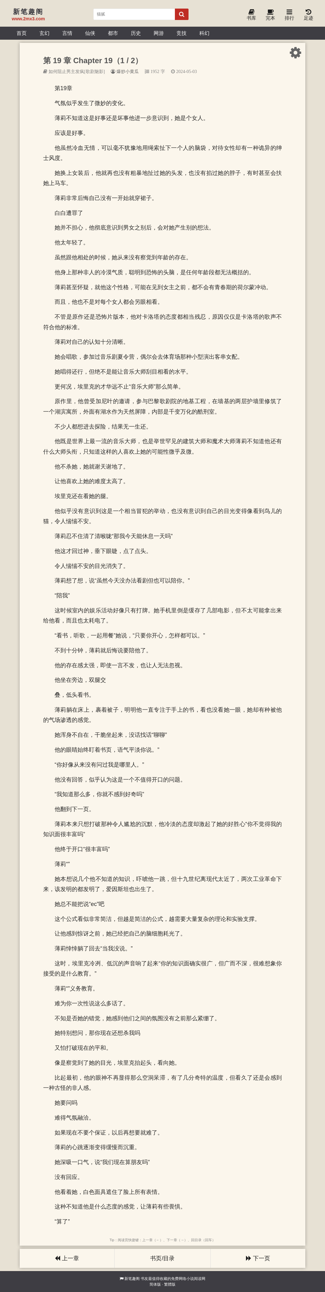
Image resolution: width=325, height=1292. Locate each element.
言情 (67, 33)
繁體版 (170, 1284)
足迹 (308, 15)
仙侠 (90, 33)
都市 (113, 33)
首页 (22, 33)
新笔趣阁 (132, 1278)
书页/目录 (162, 1258)
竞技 (181, 33)
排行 (289, 15)
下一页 (258, 1258)
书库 (251, 15)
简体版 (155, 1284)
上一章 (67, 1258)
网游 (159, 33)
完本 (270, 15)
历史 (136, 33)
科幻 (204, 33)
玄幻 (44, 33)
